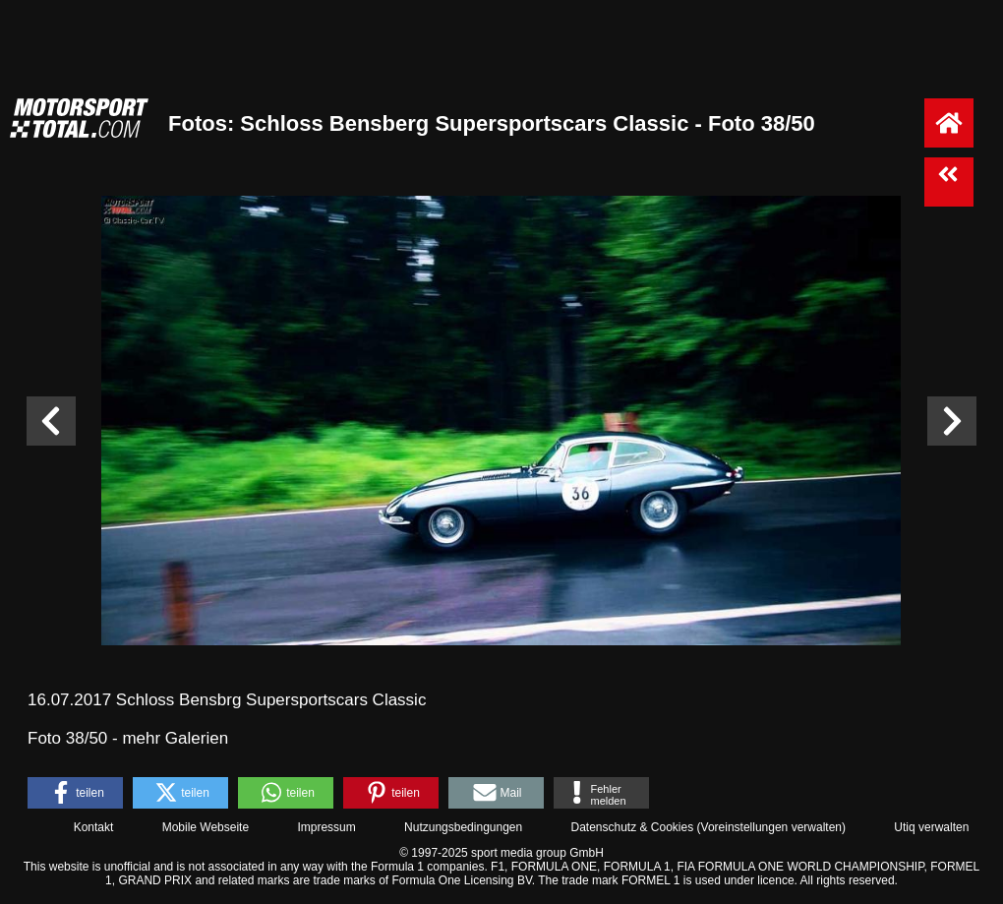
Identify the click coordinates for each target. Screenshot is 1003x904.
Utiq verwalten (931, 827)
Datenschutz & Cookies (631, 827)
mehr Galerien (175, 738)
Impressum (326, 827)
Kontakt (94, 827)
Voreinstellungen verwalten (771, 827)
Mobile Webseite (206, 827)
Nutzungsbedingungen (463, 827)
